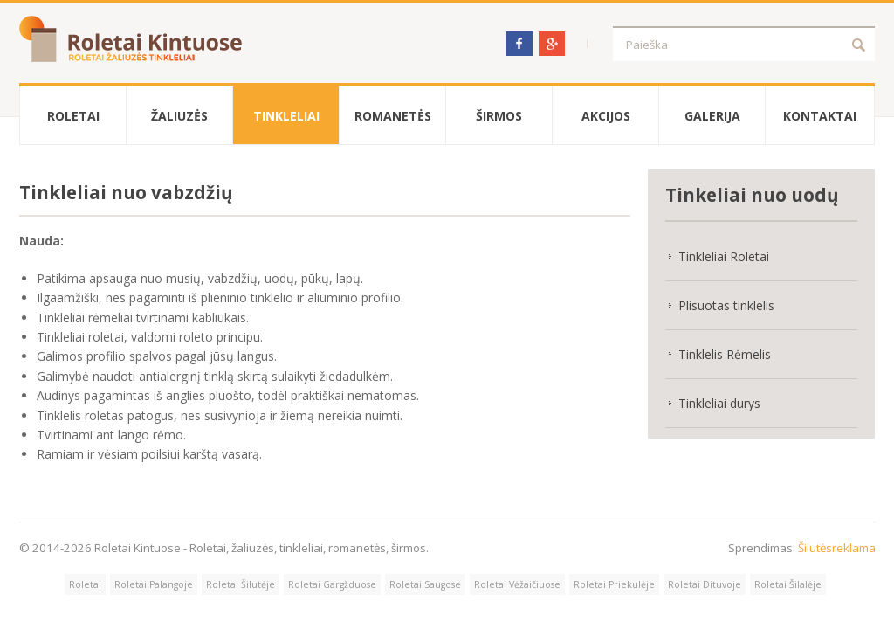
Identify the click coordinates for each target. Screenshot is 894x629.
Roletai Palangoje (153, 584)
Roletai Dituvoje (704, 584)
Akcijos (605, 115)
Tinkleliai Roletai (723, 256)
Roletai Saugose (425, 584)
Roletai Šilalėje (788, 584)
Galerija (712, 115)
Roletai (73, 115)
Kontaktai (819, 115)
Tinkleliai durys (719, 403)
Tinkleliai (286, 115)
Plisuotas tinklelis (726, 305)
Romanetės (392, 115)
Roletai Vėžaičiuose (517, 584)
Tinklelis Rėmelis (724, 354)
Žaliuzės (179, 115)
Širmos (499, 115)
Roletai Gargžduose (332, 584)
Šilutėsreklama (837, 548)
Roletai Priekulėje (614, 584)
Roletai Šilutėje (240, 584)
